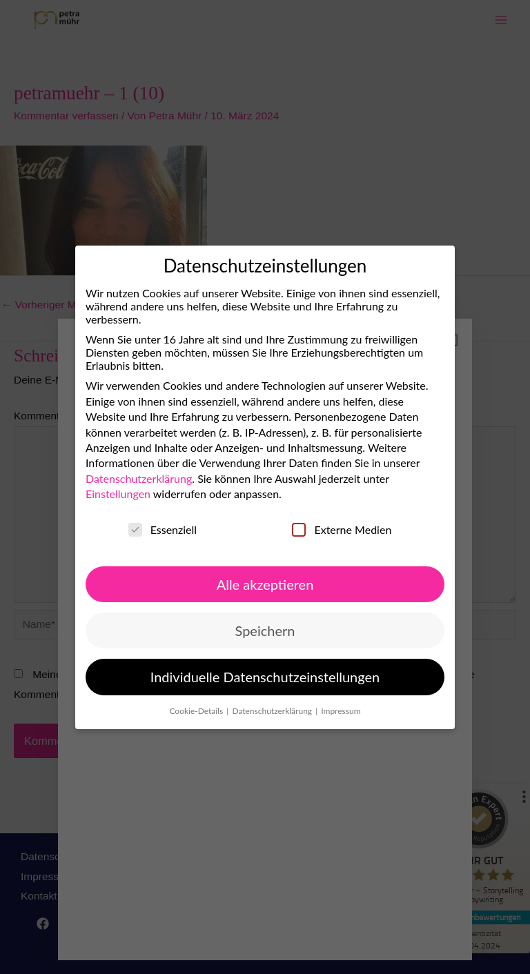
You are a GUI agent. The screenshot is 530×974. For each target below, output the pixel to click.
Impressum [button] (340, 710)
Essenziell (162, 528)
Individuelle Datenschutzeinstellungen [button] (265, 676)
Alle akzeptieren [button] (265, 583)
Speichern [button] (265, 630)
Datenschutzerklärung (139, 478)
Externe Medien (341, 528)
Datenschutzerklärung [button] (273, 710)
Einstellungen (118, 493)
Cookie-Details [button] (197, 710)
